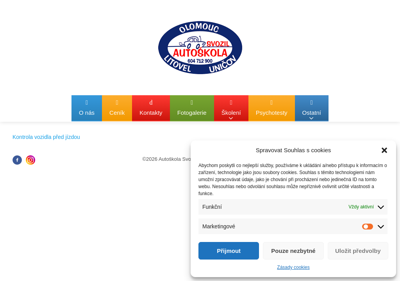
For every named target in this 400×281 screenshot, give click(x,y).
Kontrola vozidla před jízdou (46, 137)
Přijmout (229, 250)
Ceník (117, 107)
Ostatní (311, 110)
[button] (384, 150)
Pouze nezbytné (293, 250)
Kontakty (150, 107)
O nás (87, 107)
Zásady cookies (293, 267)
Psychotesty (272, 107)
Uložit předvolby (358, 250)
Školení (231, 110)
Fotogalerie (192, 107)
